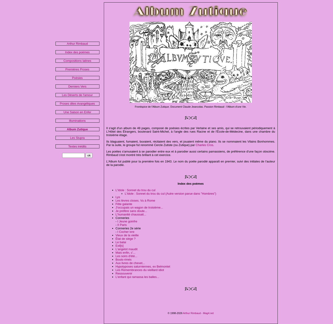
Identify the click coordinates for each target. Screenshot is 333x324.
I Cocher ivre (125, 232)
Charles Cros (204, 145)
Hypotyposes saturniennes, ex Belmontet (143, 266)
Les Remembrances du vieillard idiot (140, 270)
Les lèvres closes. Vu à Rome (135, 200)
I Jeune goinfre (127, 221)
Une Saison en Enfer (77, 112)
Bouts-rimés (124, 259)
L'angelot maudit (127, 249)
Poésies (77, 78)
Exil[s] (120, 245)
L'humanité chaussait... (131, 214)
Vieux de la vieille (127, 235)
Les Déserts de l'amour (77, 95)
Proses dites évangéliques (77, 103)
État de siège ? (126, 238)
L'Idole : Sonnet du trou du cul (135, 190)
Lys (118, 197)
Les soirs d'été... (126, 256)
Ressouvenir (124, 273)
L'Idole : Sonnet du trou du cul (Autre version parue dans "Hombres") (170, 193)
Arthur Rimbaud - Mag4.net (198, 313)
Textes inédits (77, 146)
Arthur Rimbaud (77, 43)
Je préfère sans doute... (131, 211)
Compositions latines (77, 60)
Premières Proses (77, 69)
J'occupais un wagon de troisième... (139, 207)
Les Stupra (77, 138)
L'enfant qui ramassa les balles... (137, 277)
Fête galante (124, 204)
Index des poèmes (77, 52)
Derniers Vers (77, 86)
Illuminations (77, 120)
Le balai (121, 242)
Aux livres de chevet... (130, 263)
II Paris (121, 225)
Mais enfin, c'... (126, 252)
